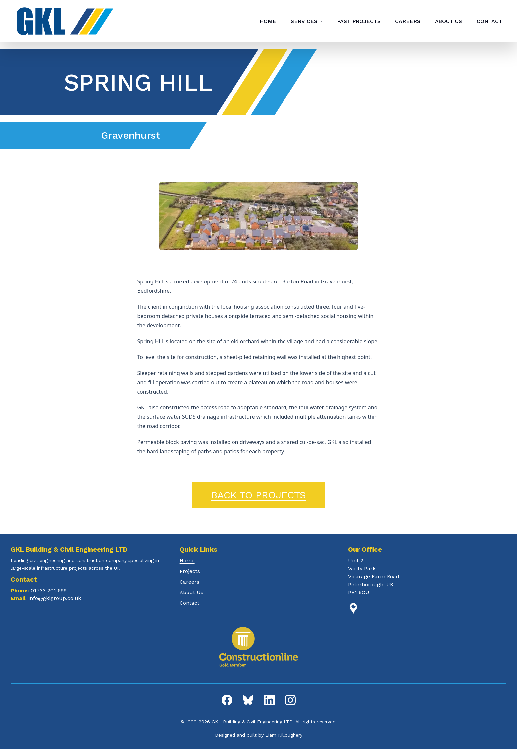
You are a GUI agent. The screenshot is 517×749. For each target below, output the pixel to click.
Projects (190, 571)
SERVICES (307, 21)
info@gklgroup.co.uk (54, 598)
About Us (191, 592)
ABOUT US (448, 21)
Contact (189, 603)
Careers (189, 582)
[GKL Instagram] (290, 700)
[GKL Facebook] (227, 700)
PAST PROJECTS (359, 21)
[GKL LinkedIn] (269, 700)
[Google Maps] (427, 608)
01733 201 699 (49, 590)
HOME (268, 21)
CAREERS (407, 21)
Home (187, 560)
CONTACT (489, 21)
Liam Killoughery (283, 735)
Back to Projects (258, 495)
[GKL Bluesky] (248, 700)
